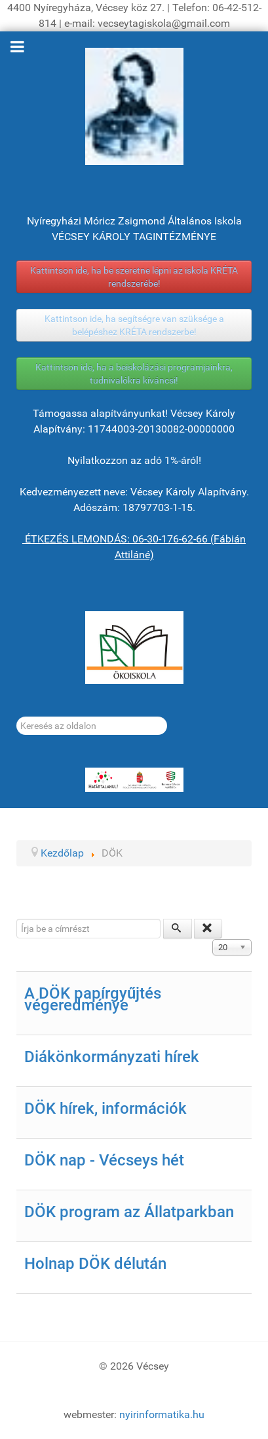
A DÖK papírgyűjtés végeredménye (92, 999)
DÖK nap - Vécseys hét (104, 1160)
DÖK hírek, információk (105, 1108)
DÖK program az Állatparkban (129, 1212)
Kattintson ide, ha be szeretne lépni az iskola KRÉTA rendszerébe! (134, 277)
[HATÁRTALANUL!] (134, 780)
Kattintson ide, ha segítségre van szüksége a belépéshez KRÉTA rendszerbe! (134, 325)
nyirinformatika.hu (161, 1414)
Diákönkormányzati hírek (111, 1057)
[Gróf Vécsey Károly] (134, 106)
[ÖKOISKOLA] (134, 647)
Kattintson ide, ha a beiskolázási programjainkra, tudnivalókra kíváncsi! (134, 373)
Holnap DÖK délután (95, 1263)
